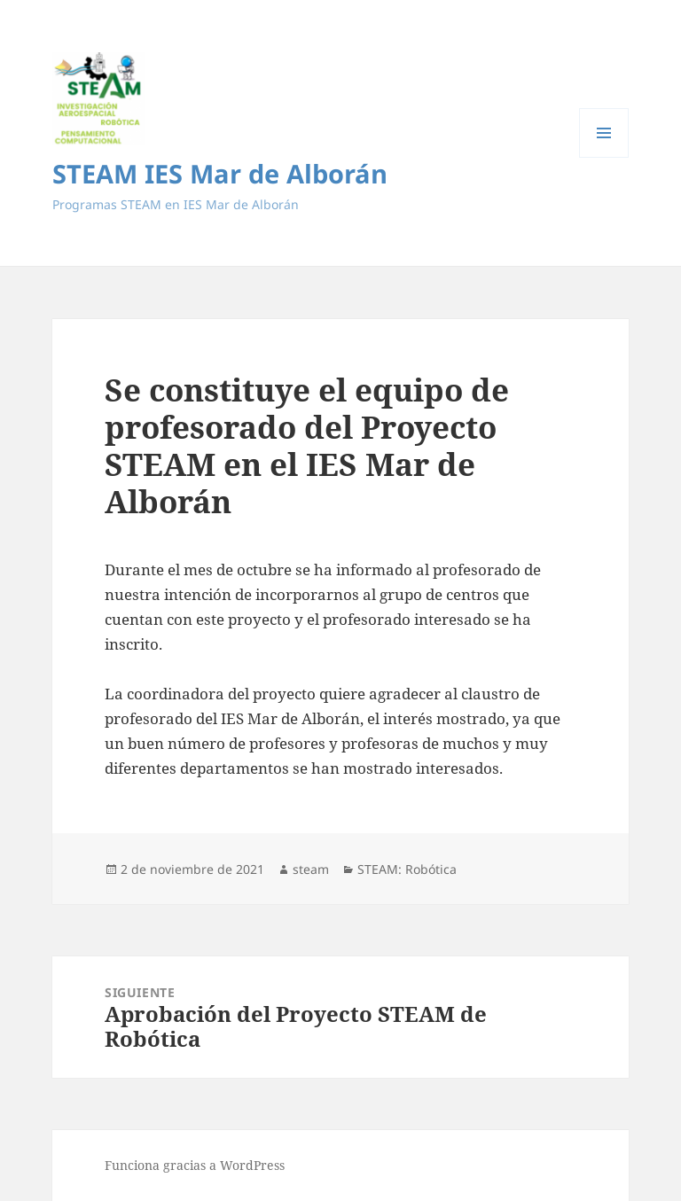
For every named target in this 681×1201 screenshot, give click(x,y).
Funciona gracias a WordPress (195, 1165)
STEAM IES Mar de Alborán (219, 173)
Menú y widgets (604, 157)
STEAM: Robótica (407, 869)
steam (311, 869)
